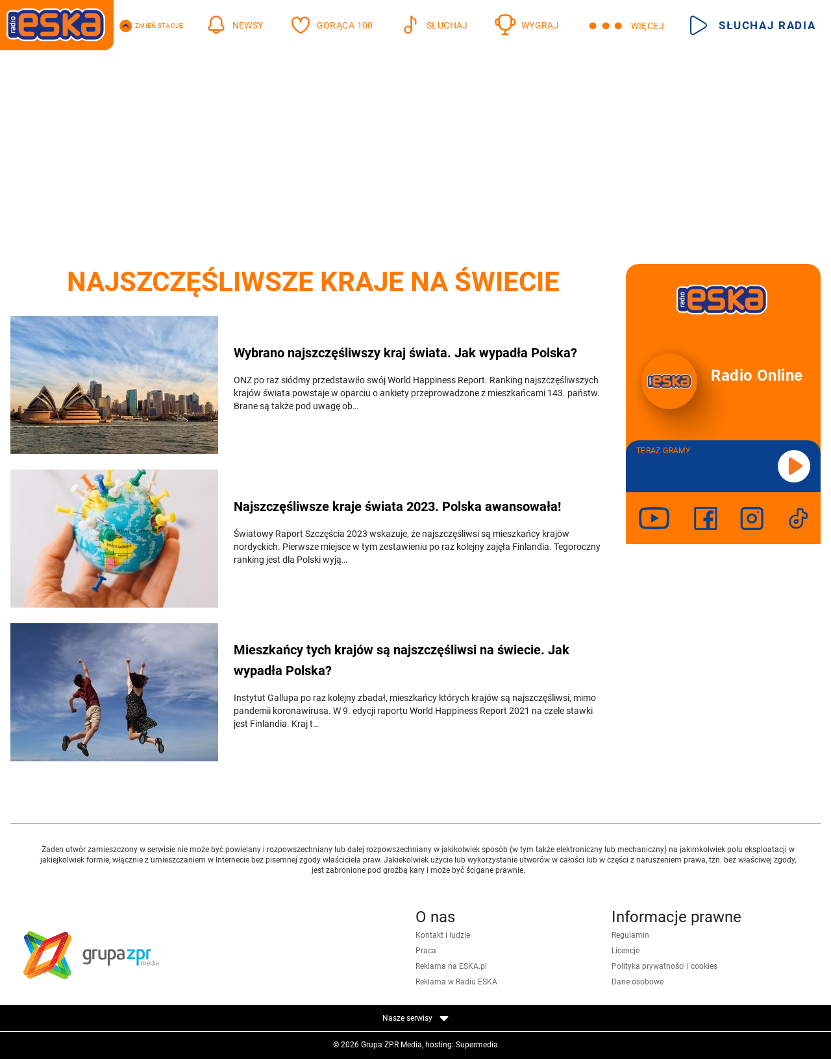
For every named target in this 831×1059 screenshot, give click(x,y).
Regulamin (630, 935)
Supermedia (477, 1044)
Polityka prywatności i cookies (664, 966)
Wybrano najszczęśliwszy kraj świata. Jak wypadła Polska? (405, 353)
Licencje (625, 950)
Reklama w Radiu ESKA (456, 981)
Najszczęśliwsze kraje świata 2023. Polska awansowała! (397, 506)
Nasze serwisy (415, 1018)
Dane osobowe (638, 981)
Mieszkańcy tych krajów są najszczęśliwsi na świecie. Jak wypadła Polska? (401, 660)
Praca (426, 950)
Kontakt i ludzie (443, 935)
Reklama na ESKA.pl (451, 966)
